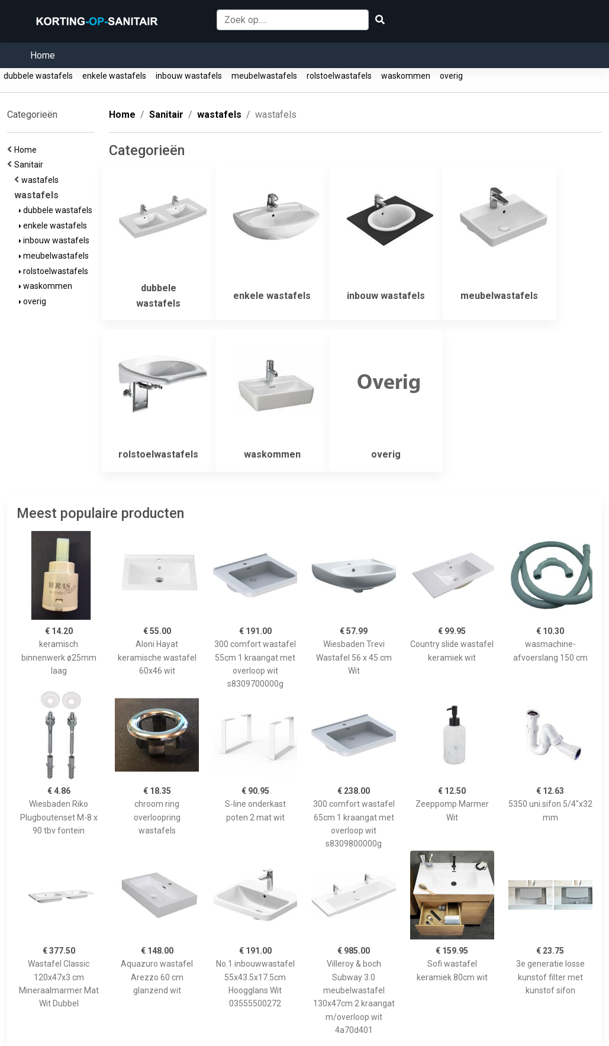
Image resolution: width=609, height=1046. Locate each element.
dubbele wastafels (38, 76)
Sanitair (30, 164)
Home (42, 55)
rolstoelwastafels (339, 76)
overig (451, 76)
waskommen (406, 76)
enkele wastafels (114, 76)
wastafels (41, 180)
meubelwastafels (264, 76)
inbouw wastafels (188, 76)
